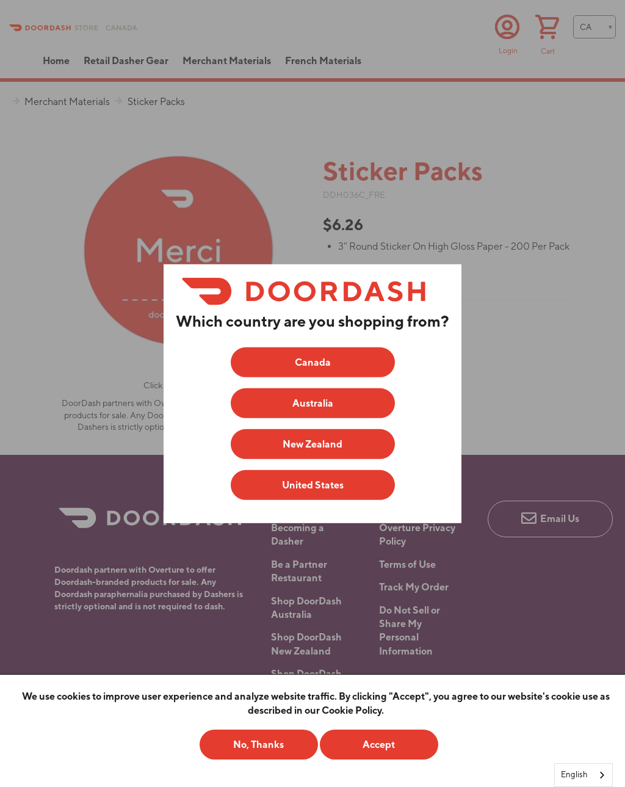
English (574, 774)
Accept (379, 744)
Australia (312, 403)
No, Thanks (258, 744)
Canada (313, 362)
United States (313, 485)
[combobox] (583, 775)
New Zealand (312, 444)
